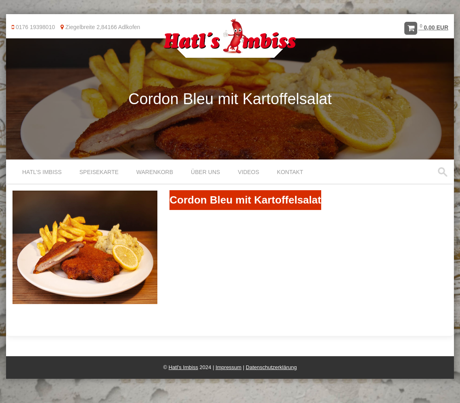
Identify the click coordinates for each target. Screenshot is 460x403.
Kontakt (290, 172)
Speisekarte (99, 172)
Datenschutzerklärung (271, 367)
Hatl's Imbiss (183, 367)
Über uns (205, 172)
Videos (248, 172)
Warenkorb (154, 172)
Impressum (228, 367)
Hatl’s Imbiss (42, 172)
